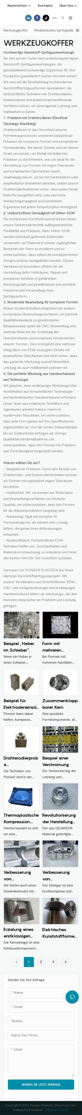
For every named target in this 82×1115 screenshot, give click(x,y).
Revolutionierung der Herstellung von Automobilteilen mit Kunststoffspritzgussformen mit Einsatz (59, 819)
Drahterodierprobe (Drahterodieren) (20, 761)
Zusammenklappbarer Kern (60, 704)
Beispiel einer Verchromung (55, 761)
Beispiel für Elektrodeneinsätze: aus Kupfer (20, 704)
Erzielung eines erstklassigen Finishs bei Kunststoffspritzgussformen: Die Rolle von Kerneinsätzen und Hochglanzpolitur (20, 933)
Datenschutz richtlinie (28, 1110)
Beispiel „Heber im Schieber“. (18, 647)
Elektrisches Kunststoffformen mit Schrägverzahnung (60, 933)
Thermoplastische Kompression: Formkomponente (21, 819)
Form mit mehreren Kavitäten (52, 647)
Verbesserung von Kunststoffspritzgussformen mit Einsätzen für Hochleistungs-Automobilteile (59, 876)
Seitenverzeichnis (56, 1110)
